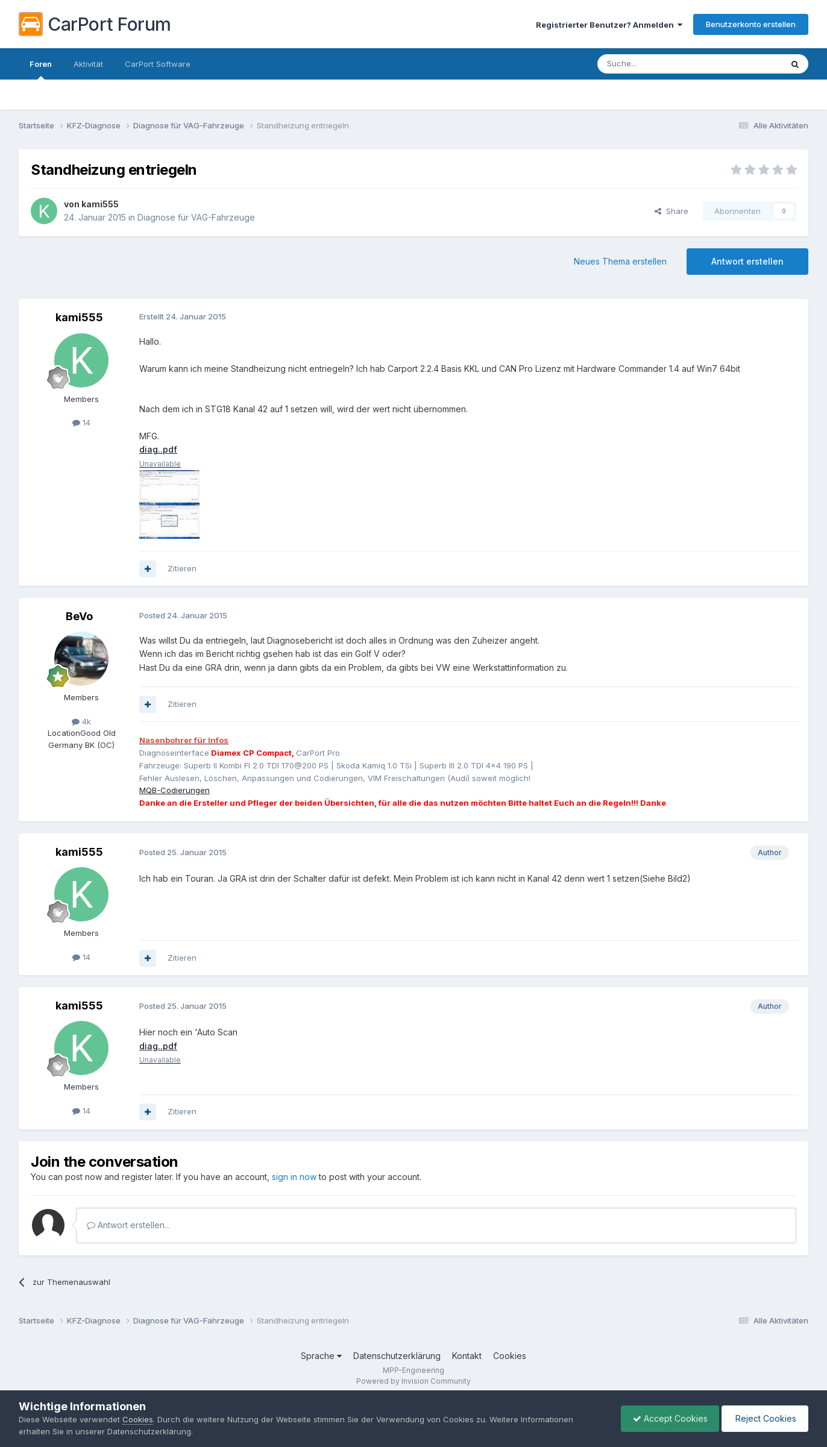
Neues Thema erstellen (620, 261)
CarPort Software (157, 64)
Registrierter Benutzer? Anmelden (609, 25)
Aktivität (88, 64)
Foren (41, 69)
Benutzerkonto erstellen (751, 24)
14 (81, 422)
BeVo (79, 616)
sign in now (294, 1177)
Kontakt (467, 1356)
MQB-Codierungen (174, 790)
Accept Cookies (667, 1418)
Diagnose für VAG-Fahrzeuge (196, 217)
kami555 (100, 204)
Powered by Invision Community (413, 1381)
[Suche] (658, 64)
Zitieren (182, 568)
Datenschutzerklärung (397, 1356)
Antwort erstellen (747, 261)
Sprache (321, 1356)
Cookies (509, 1356)
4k (81, 721)
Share (671, 211)
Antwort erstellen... (128, 1225)
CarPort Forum (95, 24)
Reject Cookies (764, 1418)
